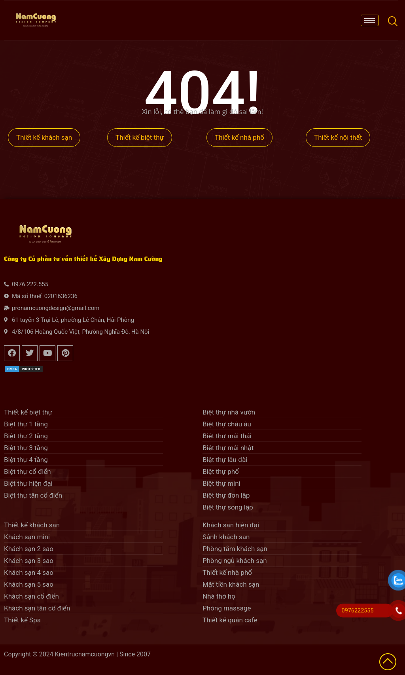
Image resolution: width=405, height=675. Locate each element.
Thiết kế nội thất (338, 137)
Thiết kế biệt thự (139, 137)
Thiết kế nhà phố (239, 137)
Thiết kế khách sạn (44, 137)
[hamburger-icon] (370, 20)
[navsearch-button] (392, 20)
